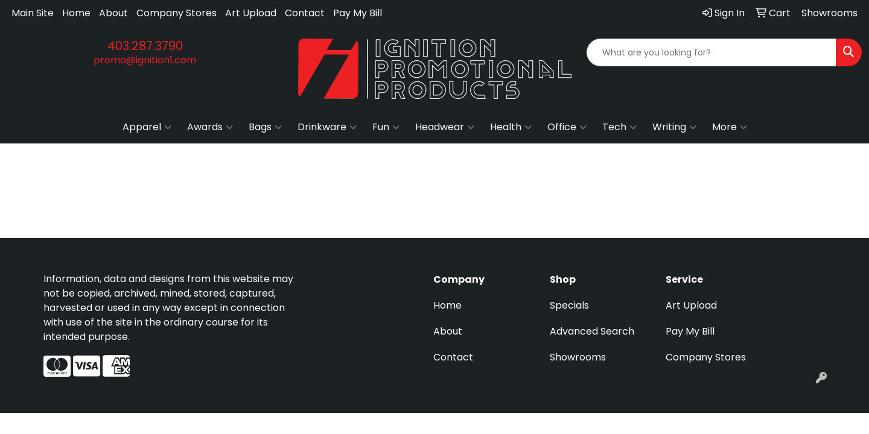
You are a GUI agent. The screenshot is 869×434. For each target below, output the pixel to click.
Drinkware (327, 127)
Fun (385, 127)
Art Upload (250, 13)
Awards (210, 127)
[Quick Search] (711, 52)
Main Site (32, 13)
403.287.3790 (145, 45)
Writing (674, 127)
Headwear (444, 127)
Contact (305, 13)
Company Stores (176, 13)
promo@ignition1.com (145, 60)
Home (76, 13)
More (729, 127)
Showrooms (578, 357)
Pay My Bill (357, 13)
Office (567, 127)
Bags (265, 127)
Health (511, 127)
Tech (619, 127)
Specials (569, 305)
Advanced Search (592, 331)
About (113, 13)
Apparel (147, 127)
